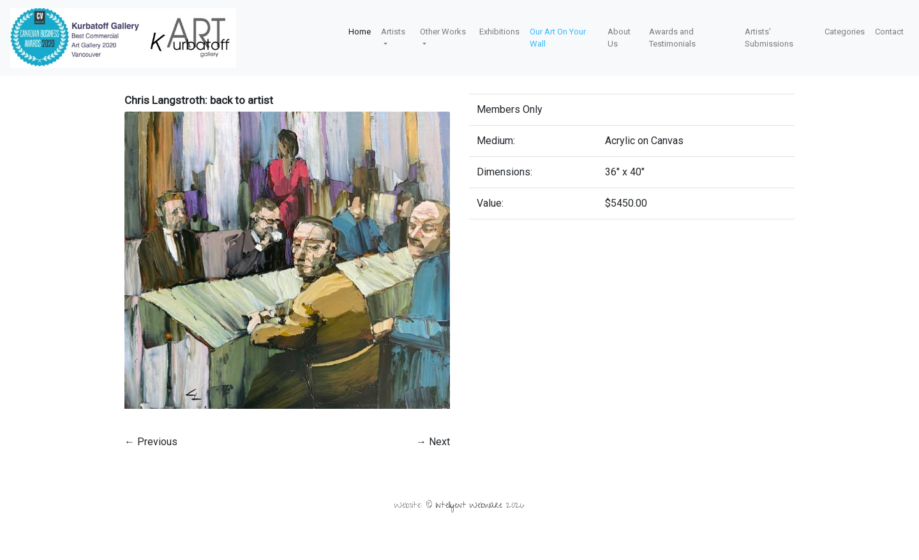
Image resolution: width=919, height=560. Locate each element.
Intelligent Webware (469, 506)
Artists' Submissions (769, 38)
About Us (619, 38)
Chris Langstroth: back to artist (198, 100)
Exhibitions (499, 31)
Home (359, 31)
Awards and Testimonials (672, 38)
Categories (845, 31)
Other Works (443, 31)
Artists (393, 31)
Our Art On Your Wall (558, 38)
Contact (889, 31)
